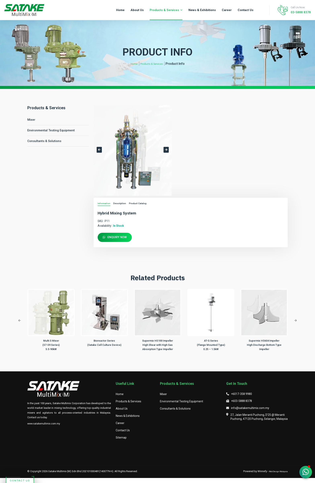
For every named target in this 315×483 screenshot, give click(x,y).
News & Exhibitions (128, 421)
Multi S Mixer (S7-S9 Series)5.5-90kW (51, 346)
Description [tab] (122, 203)
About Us (122, 413)
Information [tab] (104, 203)
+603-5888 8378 (241, 406)
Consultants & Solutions (44, 141)
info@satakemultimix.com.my (250, 412)
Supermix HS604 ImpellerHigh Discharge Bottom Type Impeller (264, 346)
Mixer (31, 120)
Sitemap (121, 442)
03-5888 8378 (297, 12)
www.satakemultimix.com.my (44, 428)
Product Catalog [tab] (141, 203)
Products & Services (152, 64)
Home (130, 64)
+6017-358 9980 (241, 399)
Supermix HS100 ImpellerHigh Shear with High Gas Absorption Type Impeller (157, 346)
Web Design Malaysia (275, 476)
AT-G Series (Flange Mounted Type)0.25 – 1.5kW (210, 346)
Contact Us (39, 454)
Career (120, 428)
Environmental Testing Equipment (51, 130)
